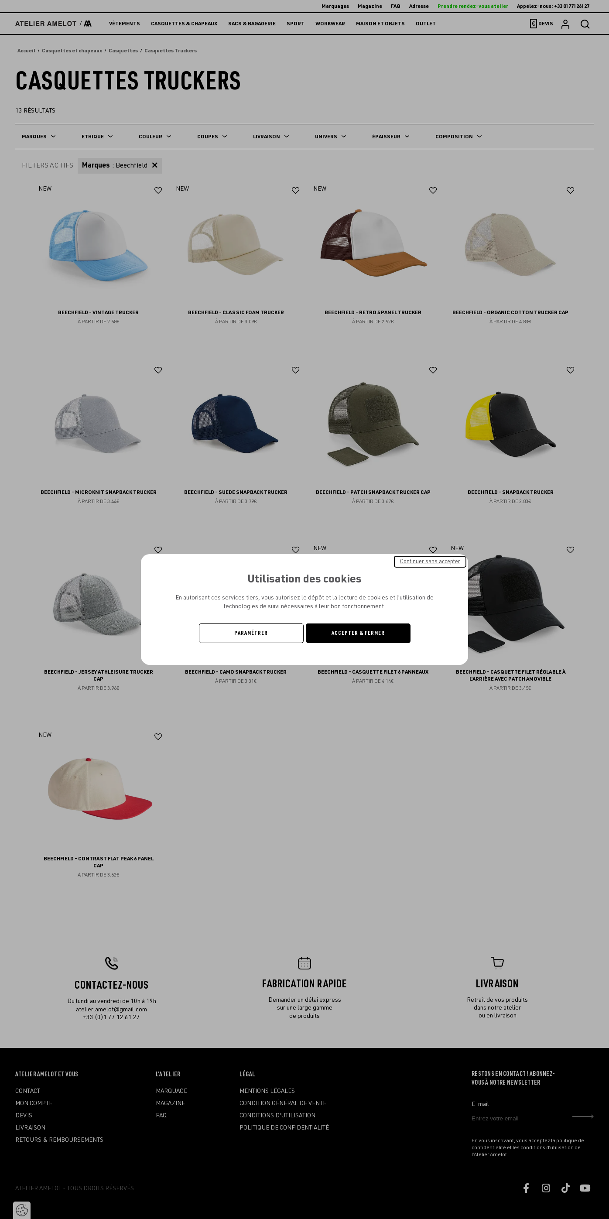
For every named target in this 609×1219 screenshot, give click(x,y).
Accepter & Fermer (358, 633)
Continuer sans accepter (430, 561)
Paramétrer (251, 633)
